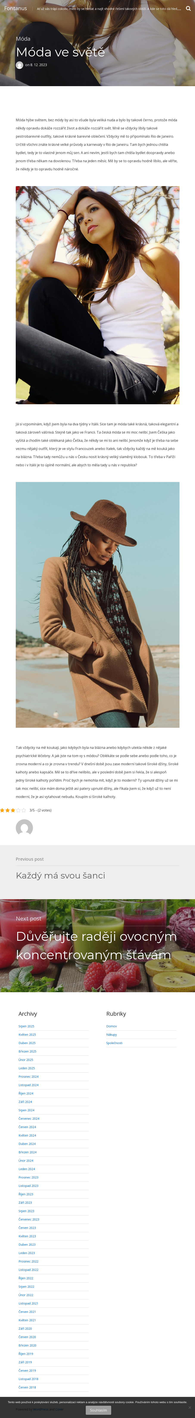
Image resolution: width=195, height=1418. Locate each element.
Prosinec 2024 (28, 1076)
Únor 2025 (26, 1060)
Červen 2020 (27, 1337)
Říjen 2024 (26, 1093)
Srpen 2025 (26, 1026)
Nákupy (111, 1034)
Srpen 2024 (26, 1110)
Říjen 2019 (26, 1354)
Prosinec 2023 (28, 1177)
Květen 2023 (27, 1236)
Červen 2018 (27, 1387)
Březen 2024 (27, 1152)
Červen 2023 (27, 1228)
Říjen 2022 (26, 1278)
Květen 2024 (27, 1135)
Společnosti (114, 1043)
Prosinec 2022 (28, 1261)
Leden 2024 (27, 1169)
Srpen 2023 (26, 1211)
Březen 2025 (27, 1051)
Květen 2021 (27, 1320)
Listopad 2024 (28, 1085)
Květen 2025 (27, 1034)
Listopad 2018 (28, 1379)
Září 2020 (25, 1328)
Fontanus (15, 8)
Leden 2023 (27, 1253)
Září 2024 (25, 1102)
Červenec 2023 (29, 1219)
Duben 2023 (27, 1244)
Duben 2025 (27, 1043)
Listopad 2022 (28, 1270)
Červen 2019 (27, 1370)
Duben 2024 (27, 1144)
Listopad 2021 (28, 1303)
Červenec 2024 (29, 1118)
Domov (111, 1026)
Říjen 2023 (26, 1194)
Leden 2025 (27, 1068)
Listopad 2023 (28, 1186)
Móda (23, 38)
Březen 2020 (27, 1345)
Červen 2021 (27, 1312)
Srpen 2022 (26, 1286)
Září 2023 (25, 1202)
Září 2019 (25, 1362)
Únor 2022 (26, 1295)
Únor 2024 (26, 1160)
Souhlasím (98, 1410)
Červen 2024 (27, 1127)
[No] (189, 1407)
